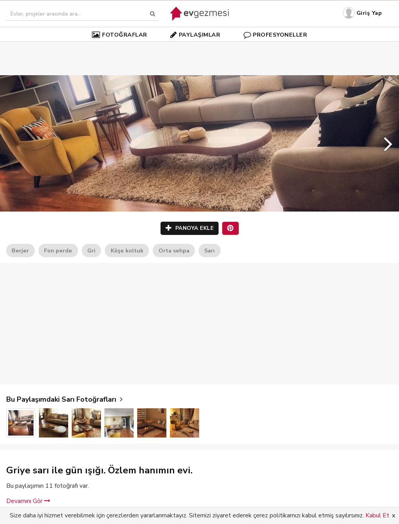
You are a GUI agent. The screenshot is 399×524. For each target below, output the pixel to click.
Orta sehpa (174, 250)
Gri (91, 250)
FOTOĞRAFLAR (119, 35)
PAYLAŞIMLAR (195, 35)
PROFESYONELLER (275, 35)
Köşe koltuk (127, 250)
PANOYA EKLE (190, 228)
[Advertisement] (199, 46)
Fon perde (58, 250)
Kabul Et (377, 515)
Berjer (20, 250)
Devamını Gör (28, 501)
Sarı (209, 250)
